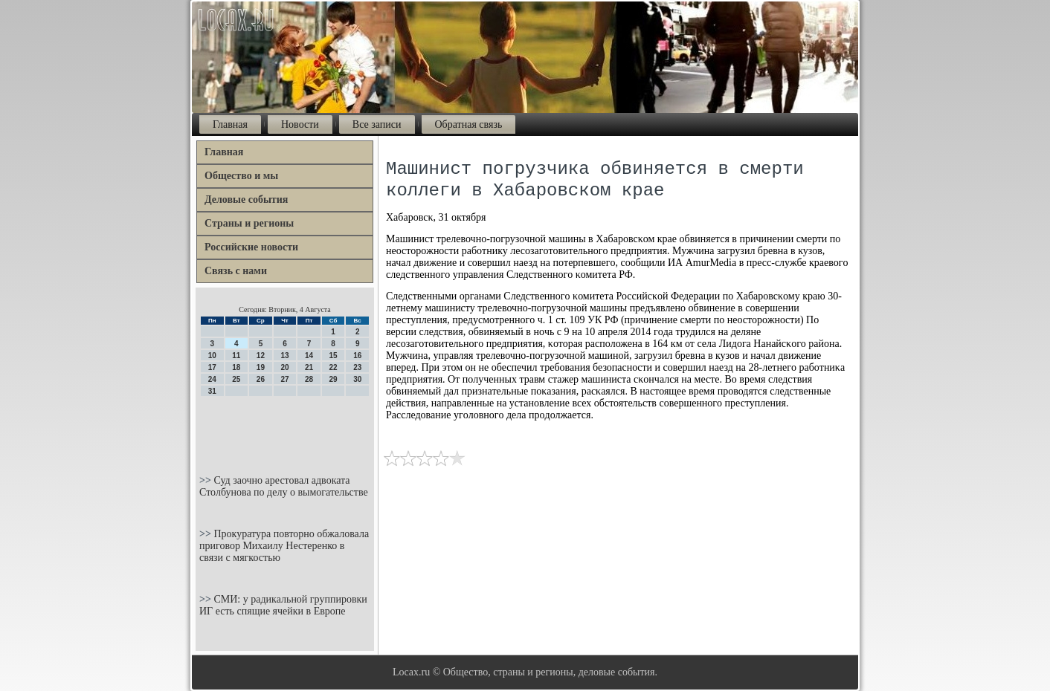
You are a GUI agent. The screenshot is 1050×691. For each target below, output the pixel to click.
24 (212, 379)
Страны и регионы (249, 223)
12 (261, 355)
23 (357, 367)
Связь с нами (235, 270)
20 (284, 367)
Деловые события (246, 199)
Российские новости (251, 247)
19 (261, 367)
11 (236, 355)
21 (309, 367)
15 (333, 355)
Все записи (377, 124)
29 (333, 379)
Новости (300, 124)
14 (309, 355)
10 (212, 355)
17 (212, 367)
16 (357, 355)
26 (261, 379)
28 (309, 379)
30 (357, 379)
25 (236, 379)
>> (206, 480)
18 (236, 367)
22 (333, 367)
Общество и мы (241, 175)
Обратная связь (469, 124)
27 (284, 379)
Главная (230, 124)
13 (284, 355)
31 (212, 391)
